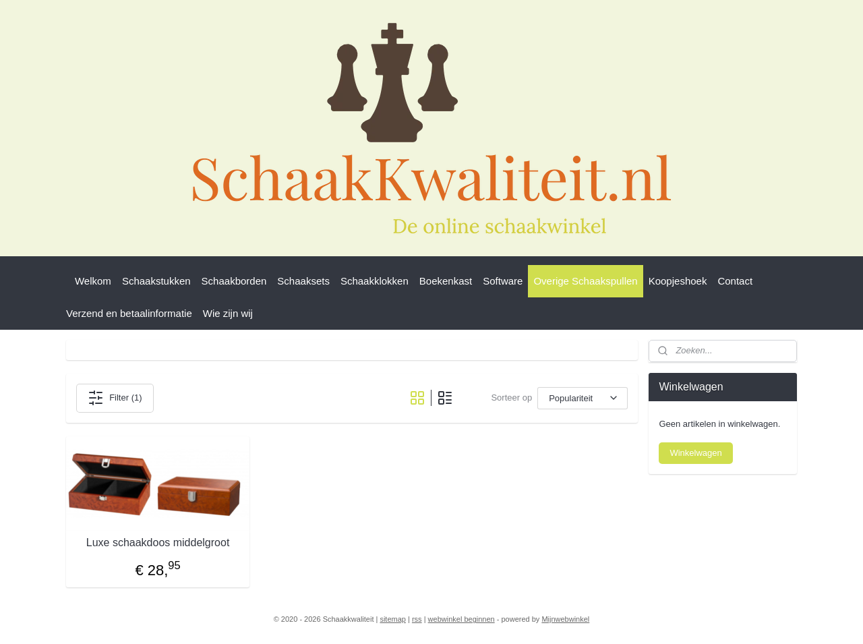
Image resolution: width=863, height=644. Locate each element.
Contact (734, 281)
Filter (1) (115, 398)
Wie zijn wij (228, 313)
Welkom (93, 281)
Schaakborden (234, 281)
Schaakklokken (374, 281)
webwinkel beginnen (461, 619)
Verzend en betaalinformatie (129, 313)
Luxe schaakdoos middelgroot (158, 542)
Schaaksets (303, 281)
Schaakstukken (156, 281)
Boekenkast (445, 281)
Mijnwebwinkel (565, 619)
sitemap (393, 619)
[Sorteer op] (582, 398)
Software (503, 281)
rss (417, 619)
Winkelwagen (695, 453)
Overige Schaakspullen (585, 281)
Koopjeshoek (678, 281)
